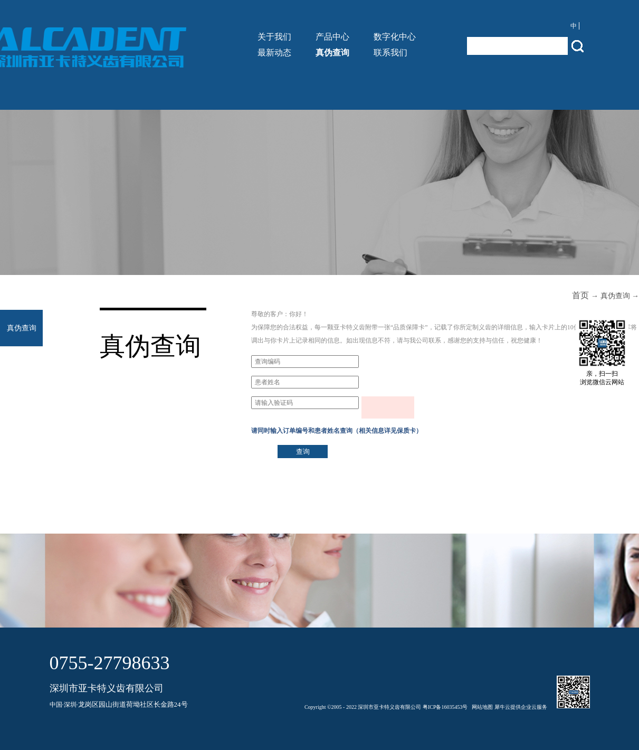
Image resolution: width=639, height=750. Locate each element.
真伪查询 (615, 296)
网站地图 (481, 707)
